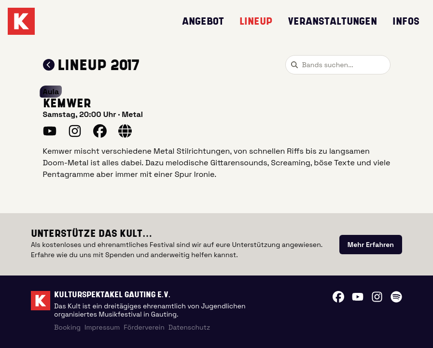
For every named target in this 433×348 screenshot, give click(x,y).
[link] (370, 244)
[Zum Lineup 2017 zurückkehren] (49, 65)
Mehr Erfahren (371, 244)
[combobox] (338, 64)
